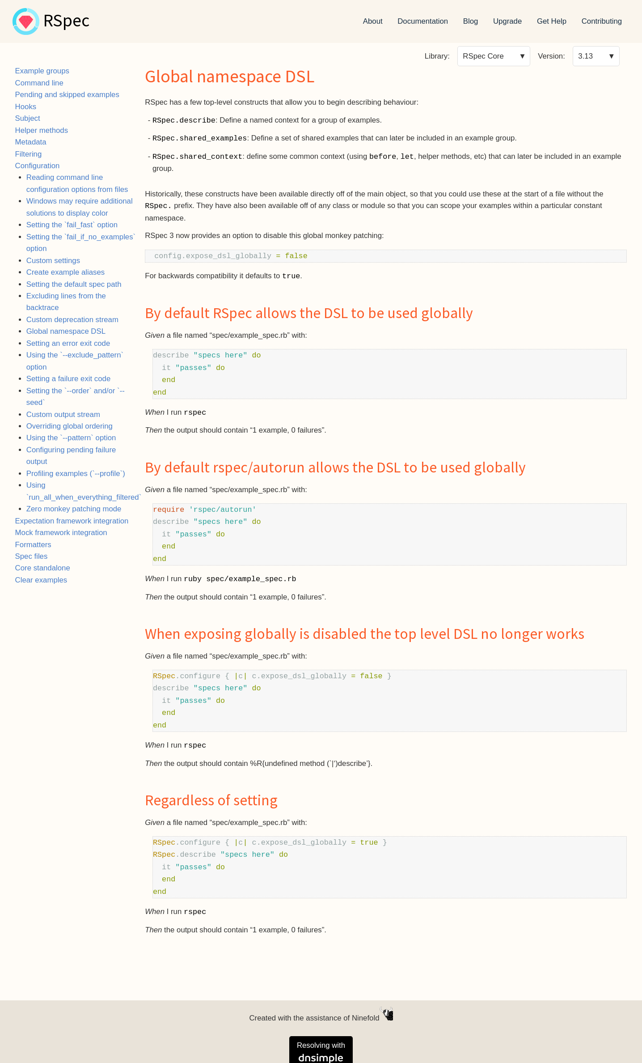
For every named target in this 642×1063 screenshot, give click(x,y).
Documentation (422, 21)
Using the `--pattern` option (71, 438)
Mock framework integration (61, 532)
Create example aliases (65, 272)
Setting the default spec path (74, 284)
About (373, 21)
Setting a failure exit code (68, 378)
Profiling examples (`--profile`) (75, 473)
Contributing (602, 21)
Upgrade (507, 21)
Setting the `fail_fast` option (72, 225)
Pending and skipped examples (67, 94)
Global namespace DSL (66, 331)
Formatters (33, 544)
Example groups (42, 71)
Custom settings (53, 260)
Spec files (31, 556)
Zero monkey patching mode (74, 509)
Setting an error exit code (68, 343)
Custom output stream (63, 414)
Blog (470, 21)
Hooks (26, 106)
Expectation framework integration (72, 521)
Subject (27, 118)
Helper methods (41, 130)
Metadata (30, 142)
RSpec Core (483, 56)
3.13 (585, 56)
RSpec (66, 21)
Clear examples (41, 580)
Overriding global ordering (69, 426)
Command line (39, 83)
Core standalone (42, 568)
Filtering (28, 154)
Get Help (551, 21)
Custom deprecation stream (72, 319)
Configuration (37, 166)
